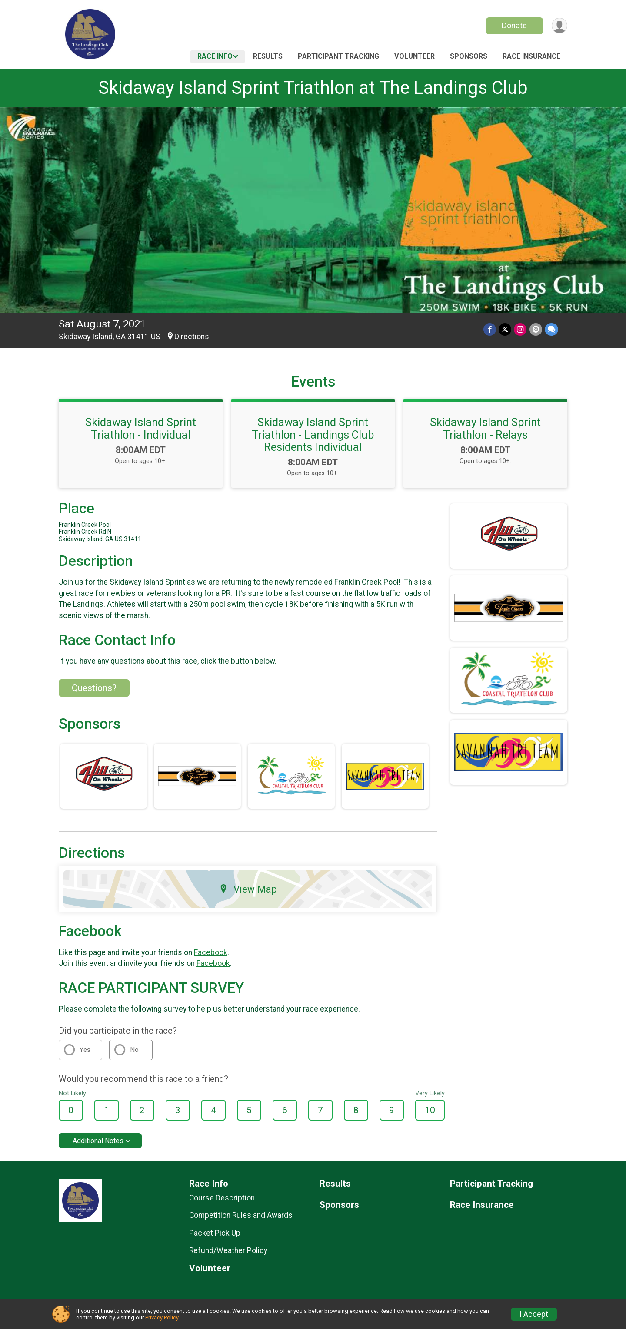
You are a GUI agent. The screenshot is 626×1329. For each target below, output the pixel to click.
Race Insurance (531, 56)
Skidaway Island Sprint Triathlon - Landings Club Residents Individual (313, 434)
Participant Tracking (338, 56)
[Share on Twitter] (505, 329)
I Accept (533, 1314)
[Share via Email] (535, 329)
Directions (191, 336)
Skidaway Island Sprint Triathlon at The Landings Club (313, 87)
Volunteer (414, 56)
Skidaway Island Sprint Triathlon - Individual (140, 428)
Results (268, 56)
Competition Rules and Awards (241, 1215)
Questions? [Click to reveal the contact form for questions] (94, 688)
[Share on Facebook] (490, 329)
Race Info (215, 56)
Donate (514, 25)
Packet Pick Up (214, 1233)
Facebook (210, 952)
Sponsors (468, 56)
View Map (248, 889)
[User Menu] (559, 26)
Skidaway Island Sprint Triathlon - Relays (485, 428)
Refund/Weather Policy (228, 1250)
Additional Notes (98, 1141)
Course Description (222, 1197)
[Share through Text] (551, 329)
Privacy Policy (161, 1317)
